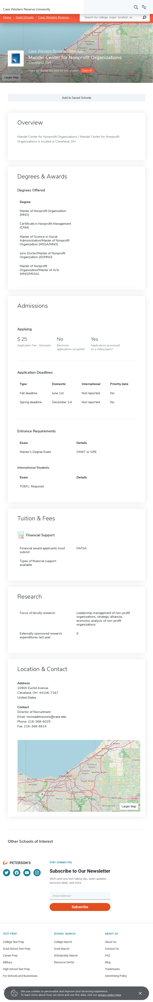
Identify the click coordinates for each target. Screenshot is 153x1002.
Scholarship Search (66, 955)
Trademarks (112, 969)
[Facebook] (16, 872)
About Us (110, 942)
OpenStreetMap (126, 25)
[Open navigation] (144, 7)
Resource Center (64, 962)
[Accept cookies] (137, 993)
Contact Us (112, 948)
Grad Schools (24, 17)
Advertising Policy (116, 975)
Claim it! (87, 70)
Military (7, 962)
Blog (108, 962)
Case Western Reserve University (60, 17)
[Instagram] (37, 872)
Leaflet (106, 25)
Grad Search (61, 948)
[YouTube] (26, 872)
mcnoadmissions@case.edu (46, 717)
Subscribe (80, 907)
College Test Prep (13, 942)
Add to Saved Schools (76, 98)
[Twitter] (6, 872)
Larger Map (11, 77)
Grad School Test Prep (16, 948)
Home (7, 17)
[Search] (136, 7)
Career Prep (10, 955)
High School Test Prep (16, 969)
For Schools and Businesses (20, 975)
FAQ (107, 955)
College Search (63, 942)
